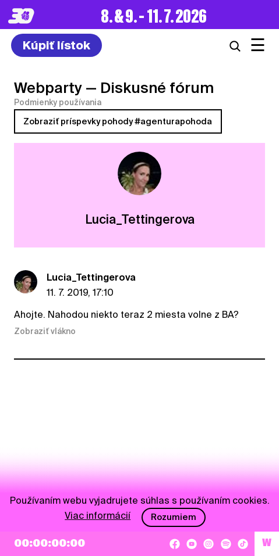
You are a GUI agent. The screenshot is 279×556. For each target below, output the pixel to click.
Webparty (48, 87)
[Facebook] (174, 544)
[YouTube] (191, 544)
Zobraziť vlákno (45, 331)
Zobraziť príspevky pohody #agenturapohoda (117, 121)
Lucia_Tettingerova (91, 277)
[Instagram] (208, 544)
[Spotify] (226, 544)
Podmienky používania (57, 102)
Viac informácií (97, 515)
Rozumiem (173, 517)
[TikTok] (243, 544)
